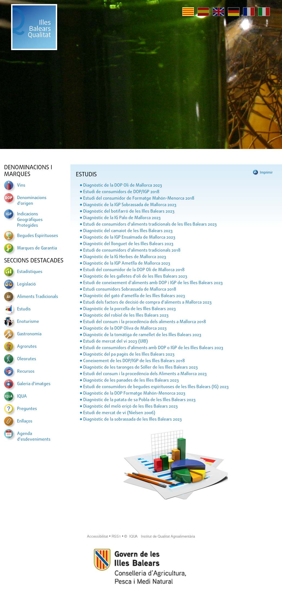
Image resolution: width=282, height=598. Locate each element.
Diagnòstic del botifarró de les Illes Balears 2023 (128, 211)
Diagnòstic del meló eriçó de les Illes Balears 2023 (130, 406)
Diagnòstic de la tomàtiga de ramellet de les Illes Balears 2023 (142, 335)
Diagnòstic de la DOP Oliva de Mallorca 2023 (125, 328)
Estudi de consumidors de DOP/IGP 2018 (121, 192)
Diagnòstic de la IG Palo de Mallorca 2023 (122, 218)
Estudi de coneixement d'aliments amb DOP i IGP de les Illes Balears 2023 (153, 283)
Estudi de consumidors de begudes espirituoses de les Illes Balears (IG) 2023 (156, 387)
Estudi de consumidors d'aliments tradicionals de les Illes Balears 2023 (150, 224)
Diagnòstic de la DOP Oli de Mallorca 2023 (122, 185)
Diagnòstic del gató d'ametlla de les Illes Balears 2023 (134, 296)
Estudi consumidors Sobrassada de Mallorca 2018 (129, 289)
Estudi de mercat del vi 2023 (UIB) (115, 341)
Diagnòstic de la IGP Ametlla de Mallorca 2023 (126, 263)
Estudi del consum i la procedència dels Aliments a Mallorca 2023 (145, 374)
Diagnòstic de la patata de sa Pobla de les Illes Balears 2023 (139, 400)
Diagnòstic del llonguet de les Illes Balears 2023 (128, 244)
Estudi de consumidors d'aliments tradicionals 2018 (131, 250)
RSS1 (116, 536)
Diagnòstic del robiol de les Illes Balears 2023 (125, 315)
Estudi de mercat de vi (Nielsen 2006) (119, 413)
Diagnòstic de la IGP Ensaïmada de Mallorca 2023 (129, 237)
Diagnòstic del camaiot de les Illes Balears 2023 (128, 231)
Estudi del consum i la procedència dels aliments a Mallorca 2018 (144, 322)
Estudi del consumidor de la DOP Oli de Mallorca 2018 (133, 270)
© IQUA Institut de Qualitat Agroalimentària (159, 536)
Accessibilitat (97, 536)
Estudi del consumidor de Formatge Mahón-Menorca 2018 (138, 198)
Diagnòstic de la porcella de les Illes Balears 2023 (129, 309)
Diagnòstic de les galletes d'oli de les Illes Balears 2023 (135, 276)
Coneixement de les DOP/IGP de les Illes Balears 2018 (134, 361)
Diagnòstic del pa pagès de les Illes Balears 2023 (128, 354)
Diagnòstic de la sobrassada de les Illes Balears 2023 (132, 419)
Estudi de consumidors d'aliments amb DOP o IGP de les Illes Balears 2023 (153, 348)
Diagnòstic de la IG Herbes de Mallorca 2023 (124, 257)
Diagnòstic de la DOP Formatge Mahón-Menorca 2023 (134, 393)
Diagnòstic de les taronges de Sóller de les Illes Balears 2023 (140, 367)
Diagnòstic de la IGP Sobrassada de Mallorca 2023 (129, 205)
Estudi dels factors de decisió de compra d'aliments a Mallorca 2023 (147, 302)
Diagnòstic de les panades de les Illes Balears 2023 (131, 380)
